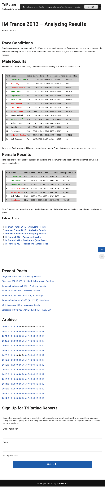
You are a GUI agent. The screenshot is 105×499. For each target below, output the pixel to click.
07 (27, 340)
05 (21, 340)
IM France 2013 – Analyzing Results (23, 243)
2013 (4, 399)
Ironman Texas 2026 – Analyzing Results (22, 298)
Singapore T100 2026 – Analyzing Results (22, 283)
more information (74, 7)
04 (18, 335)
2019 (4, 369)
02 (12, 335)
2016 (4, 384)
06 (24, 340)
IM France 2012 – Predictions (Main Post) (26, 247)
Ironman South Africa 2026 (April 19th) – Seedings (26, 308)
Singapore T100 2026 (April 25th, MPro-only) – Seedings (29, 288)
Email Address (10, 440)
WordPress (62, 496)
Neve (39, 496)
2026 (4, 335)
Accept (91, 7)
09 (34, 340)
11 (40, 340)
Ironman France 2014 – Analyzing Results (26, 240)
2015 (4, 389)
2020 (4, 364)
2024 (4, 345)
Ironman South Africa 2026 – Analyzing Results (25, 293)
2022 (4, 355)
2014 (4, 394)
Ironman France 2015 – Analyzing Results (26, 236)
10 (37, 340)
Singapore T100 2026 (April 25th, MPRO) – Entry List (27, 318)
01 (9, 335)
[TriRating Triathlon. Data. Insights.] (12, 6)
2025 (4, 340)
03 (15, 335)
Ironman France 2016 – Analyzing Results (26, 233)
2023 (4, 350)
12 (43, 340)
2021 (4, 360)
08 (30, 340)
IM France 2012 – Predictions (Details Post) (27, 251)
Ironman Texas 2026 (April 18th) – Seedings (23, 303)
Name (5, 454)
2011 (4, 409)
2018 (4, 374)
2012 (4, 404)
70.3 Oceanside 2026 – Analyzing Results (22, 313)
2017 (4, 379)
